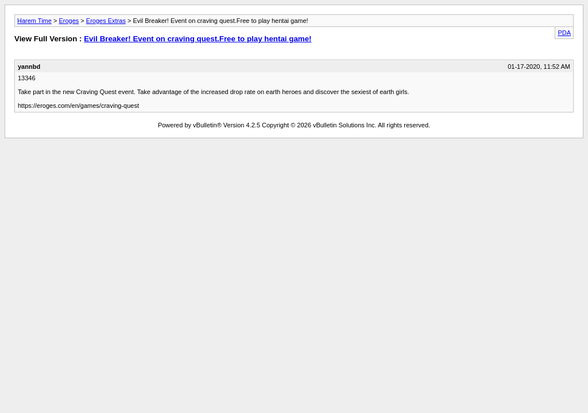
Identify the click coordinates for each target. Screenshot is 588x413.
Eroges (69, 20)
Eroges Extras (106, 20)
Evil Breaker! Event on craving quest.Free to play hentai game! (197, 38)
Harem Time (34, 20)
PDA (564, 32)
